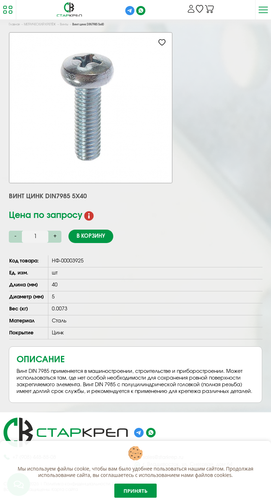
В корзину (91, 236)
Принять (135, 490)
